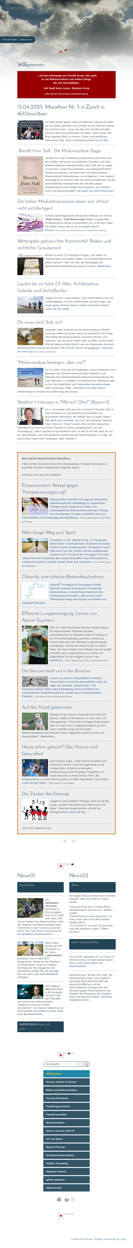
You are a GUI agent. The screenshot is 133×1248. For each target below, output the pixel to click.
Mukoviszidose (55, 1122)
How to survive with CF (60, 1130)
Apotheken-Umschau (33, 933)
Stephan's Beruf (56, 1171)
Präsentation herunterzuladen (93, 384)
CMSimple (87, 1239)
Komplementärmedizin (60, 1155)
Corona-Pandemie (57, 1098)
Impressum (33, 1029)
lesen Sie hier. (78, 811)
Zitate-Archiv (54, 1187)
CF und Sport (54, 1138)
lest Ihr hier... (102, 140)
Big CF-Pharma (55, 1147)
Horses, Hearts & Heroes (61, 1081)
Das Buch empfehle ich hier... (90, 998)
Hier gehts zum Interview (59, 420)
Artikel (42, 1010)
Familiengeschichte (58, 1106)
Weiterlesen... (105, 266)
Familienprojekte (56, 1114)
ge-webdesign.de (111, 1239)
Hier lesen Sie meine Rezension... (96, 190)
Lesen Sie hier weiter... (58, 308)
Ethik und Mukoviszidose (61, 1090)
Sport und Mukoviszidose (86, 964)
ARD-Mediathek (49, 974)
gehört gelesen (55, 1179)
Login (123, 1239)
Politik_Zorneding (57, 1163)
